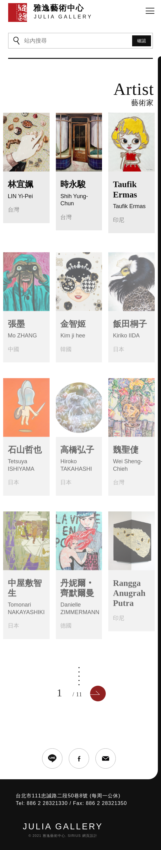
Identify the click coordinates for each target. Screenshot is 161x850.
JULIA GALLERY (63, 826)
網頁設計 (89, 835)
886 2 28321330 (47, 803)
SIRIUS (74, 835)
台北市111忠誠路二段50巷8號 (52, 795)
